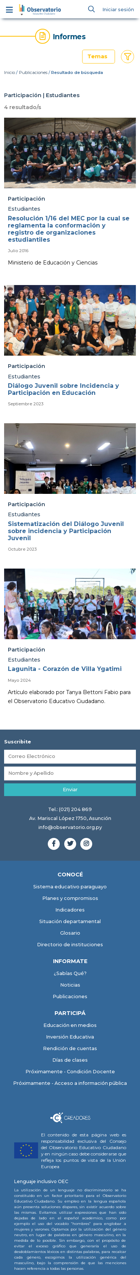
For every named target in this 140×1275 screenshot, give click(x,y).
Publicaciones (33, 72)
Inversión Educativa (70, 1037)
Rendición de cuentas (70, 1048)
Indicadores (70, 910)
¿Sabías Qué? (70, 973)
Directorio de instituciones (70, 944)
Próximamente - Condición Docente (70, 1071)
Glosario (70, 933)
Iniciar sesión (118, 9)
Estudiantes (24, 208)
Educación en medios (70, 1025)
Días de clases (70, 1060)
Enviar (70, 789)
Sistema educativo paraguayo (70, 886)
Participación (26, 198)
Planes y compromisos (70, 898)
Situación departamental (70, 921)
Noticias (70, 985)
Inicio (9, 72)
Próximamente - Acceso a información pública (70, 1083)
